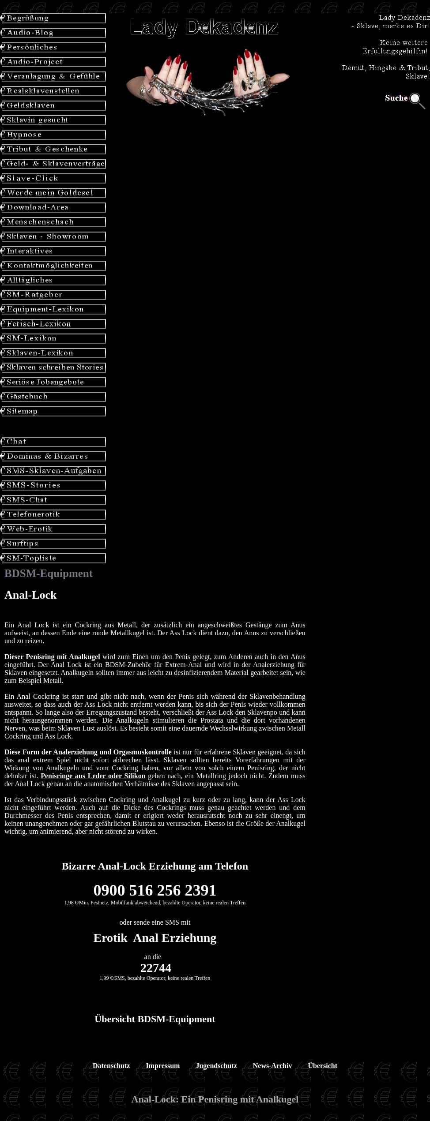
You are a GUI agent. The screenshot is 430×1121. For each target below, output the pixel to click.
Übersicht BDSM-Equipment (154, 1018)
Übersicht (322, 1065)
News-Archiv (272, 1065)
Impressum (163, 1065)
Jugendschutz (216, 1065)
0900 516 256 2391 (154, 890)
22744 (155, 968)
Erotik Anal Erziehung (155, 938)
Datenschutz (111, 1065)
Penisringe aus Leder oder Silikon (93, 776)
